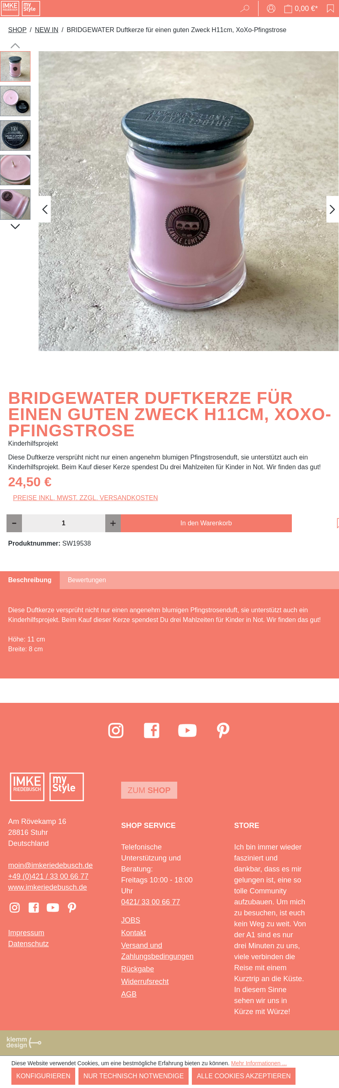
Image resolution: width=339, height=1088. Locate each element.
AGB (129, 994)
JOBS (130, 920)
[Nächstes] (332, 209)
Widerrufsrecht (145, 981)
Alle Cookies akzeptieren (244, 1076)
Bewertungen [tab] (87, 580)
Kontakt (133, 933)
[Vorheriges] (45, 209)
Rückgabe (137, 969)
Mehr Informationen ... (259, 1063)
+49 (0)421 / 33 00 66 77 (48, 876)
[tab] (30, 580)
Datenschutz (28, 944)
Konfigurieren (43, 1076)
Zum (149, 790)
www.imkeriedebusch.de (47, 887)
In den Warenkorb (206, 523)
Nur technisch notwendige (133, 1076)
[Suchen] (247, 8)
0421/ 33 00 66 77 (150, 902)
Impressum (26, 933)
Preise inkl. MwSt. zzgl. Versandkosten (85, 497)
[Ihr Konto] (271, 8)
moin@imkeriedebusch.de (50, 865)
